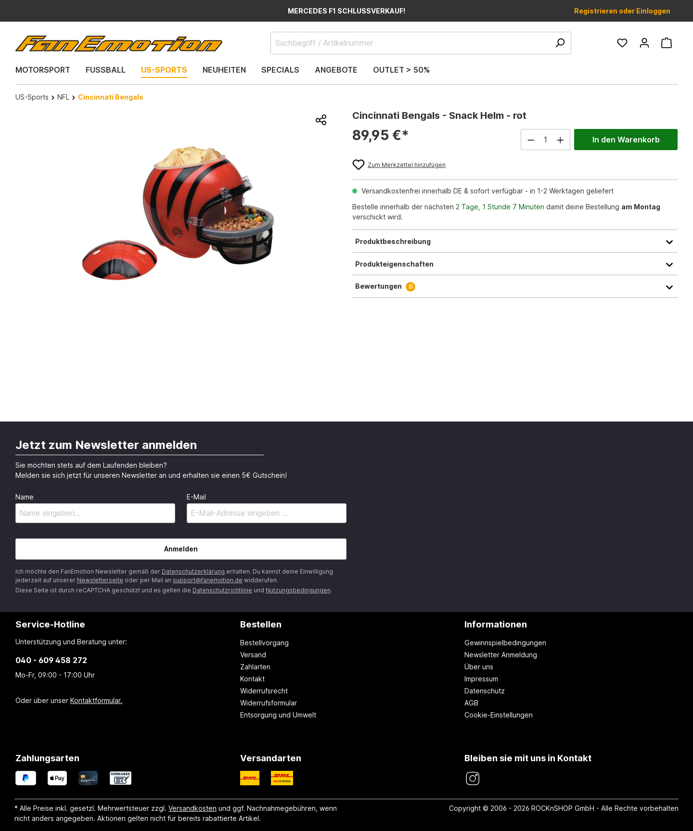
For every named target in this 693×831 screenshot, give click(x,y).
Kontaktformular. (96, 700)
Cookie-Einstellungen (498, 715)
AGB (471, 703)
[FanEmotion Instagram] (472, 779)
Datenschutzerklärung (193, 571)
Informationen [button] (495, 624)
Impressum (481, 679)
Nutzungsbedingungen (298, 590)
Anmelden (181, 549)
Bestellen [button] (261, 624)
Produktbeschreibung (515, 241)
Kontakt (252, 679)
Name (24, 497)
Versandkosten (192, 808)
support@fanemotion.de (208, 580)
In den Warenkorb (626, 139)
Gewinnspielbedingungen (505, 643)
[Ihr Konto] (644, 43)
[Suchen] (560, 43)
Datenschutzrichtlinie (222, 590)
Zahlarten (255, 667)
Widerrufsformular (268, 703)
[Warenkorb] (666, 43)
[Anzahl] (545, 139)
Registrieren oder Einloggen (622, 11)
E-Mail (196, 497)
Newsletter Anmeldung (500, 655)
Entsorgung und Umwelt (278, 715)
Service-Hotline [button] (50, 624)
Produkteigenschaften (515, 263)
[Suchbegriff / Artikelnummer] (421, 43)
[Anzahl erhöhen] (561, 139)
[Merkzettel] (622, 43)
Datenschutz (484, 691)
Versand (253, 655)
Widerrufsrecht (264, 691)
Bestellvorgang (264, 643)
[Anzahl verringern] (531, 139)
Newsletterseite (100, 580)
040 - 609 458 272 (51, 660)
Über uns (478, 667)
